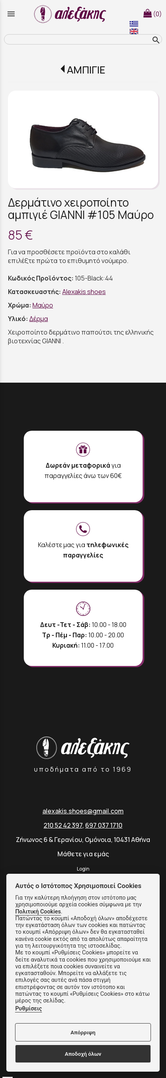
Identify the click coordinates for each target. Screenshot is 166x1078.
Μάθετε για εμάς (83, 854)
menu (11, 14)
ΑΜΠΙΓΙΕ (86, 70)
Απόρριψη (83, 1032)
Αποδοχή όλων (83, 1054)
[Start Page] (71, 14)
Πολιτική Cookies (38, 911)
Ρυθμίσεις (28, 1008)
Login (83, 868)
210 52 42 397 (63, 825)
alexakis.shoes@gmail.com (83, 811)
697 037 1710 (103, 825)
